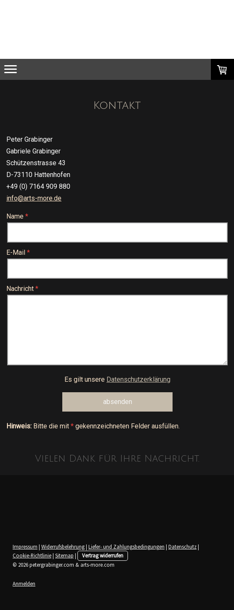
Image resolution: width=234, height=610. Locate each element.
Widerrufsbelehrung (63, 546)
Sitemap (64, 555)
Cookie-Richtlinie (32, 555)
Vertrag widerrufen (102, 555)
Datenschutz (182, 546)
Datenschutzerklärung (138, 379)
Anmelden (24, 583)
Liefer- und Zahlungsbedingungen (126, 546)
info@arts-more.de (33, 198)
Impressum (25, 546)
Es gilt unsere (117, 379)
